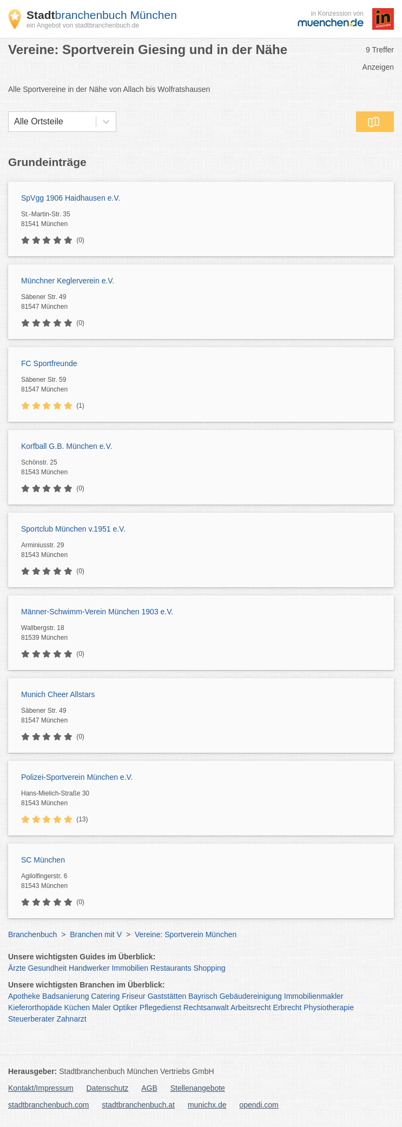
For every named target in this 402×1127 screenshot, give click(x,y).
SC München (43, 860)
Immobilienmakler (314, 996)
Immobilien (129, 968)
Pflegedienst (160, 1007)
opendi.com (258, 1105)
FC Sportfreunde (49, 363)
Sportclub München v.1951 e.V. (73, 529)
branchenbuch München (102, 15)
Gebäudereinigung (251, 996)
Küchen (77, 1007)
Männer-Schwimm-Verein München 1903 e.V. (97, 611)
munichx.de (207, 1105)
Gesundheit (47, 968)
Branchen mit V (96, 934)
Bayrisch (203, 996)
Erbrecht (287, 1007)
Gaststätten (167, 996)
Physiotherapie (329, 1007)
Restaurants (170, 968)
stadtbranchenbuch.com (48, 1105)
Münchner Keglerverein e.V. (67, 280)
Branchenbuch (32, 934)
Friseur (134, 996)
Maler (101, 1007)
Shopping (209, 968)
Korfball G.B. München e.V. (66, 446)
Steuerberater (31, 1019)
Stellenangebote (197, 1088)
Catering (105, 996)
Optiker (125, 1007)
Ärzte (17, 968)
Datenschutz (108, 1088)
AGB (149, 1088)
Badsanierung (65, 996)
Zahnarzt (72, 1019)
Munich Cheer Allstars (58, 694)
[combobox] (14, 121)
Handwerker (89, 968)
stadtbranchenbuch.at (138, 1105)
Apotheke (24, 996)
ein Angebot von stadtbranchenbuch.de (83, 25)
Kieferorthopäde (35, 1007)
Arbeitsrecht (250, 1007)
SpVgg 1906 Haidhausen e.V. (70, 198)
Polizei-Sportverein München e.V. (77, 777)
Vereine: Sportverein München (185, 934)
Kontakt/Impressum (41, 1088)
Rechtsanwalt (206, 1007)
